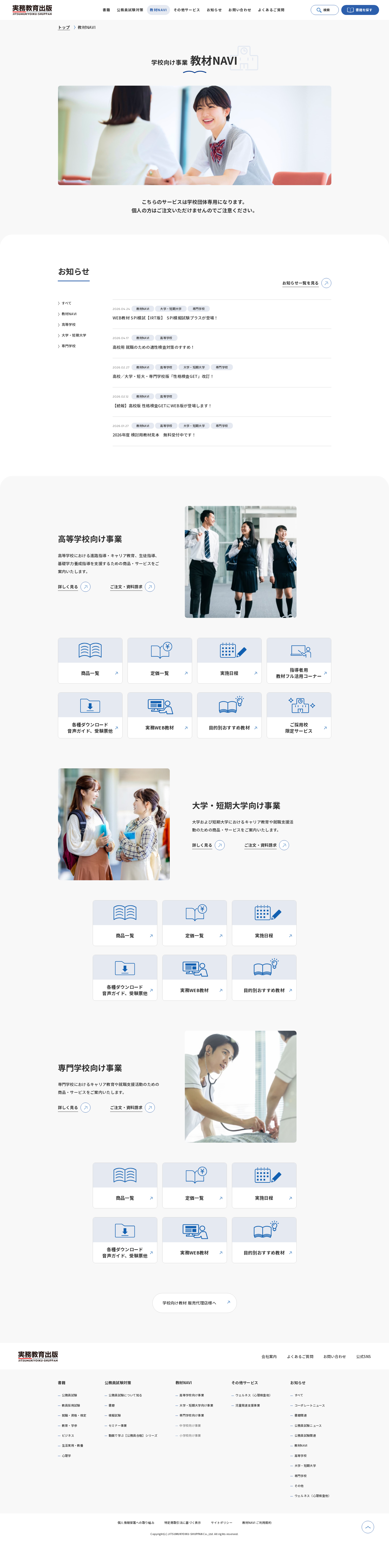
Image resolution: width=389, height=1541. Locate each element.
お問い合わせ (239, 9)
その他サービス (244, 1382)
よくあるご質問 (271, 9)
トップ (64, 27)
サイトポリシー (221, 1522)
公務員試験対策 (118, 1382)
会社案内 (269, 1356)
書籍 (62, 1382)
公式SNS (363, 1356)
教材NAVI (183, 1382)
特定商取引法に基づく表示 (182, 1522)
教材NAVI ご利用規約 (256, 1522)
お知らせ (297, 1382)
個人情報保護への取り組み (136, 1522)
